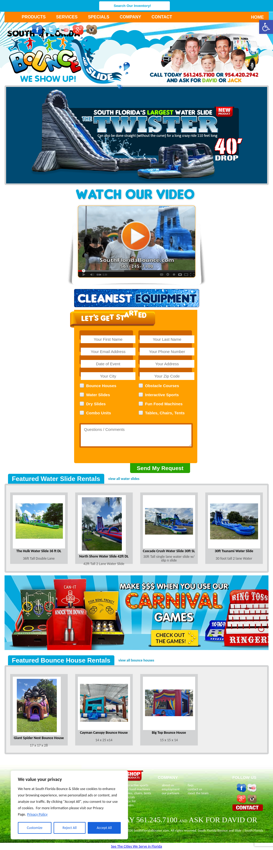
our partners (170, 793)
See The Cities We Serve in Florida (136, 846)
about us (168, 785)
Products (34, 17)
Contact (162, 17)
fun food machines (137, 789)
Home (254, 17)
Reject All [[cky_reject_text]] (70, 827)
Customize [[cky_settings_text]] (35, 827)
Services (67, 17)
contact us (195, 789)
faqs (191, 785)
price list (130, 801)
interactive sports (136, 785)
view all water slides (123, 478)
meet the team (198, 793)
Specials (98, 17)
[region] (69, 805)
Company (130, 17)
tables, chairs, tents (137, 793)
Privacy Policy (37, 814)
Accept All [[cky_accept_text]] (104, 827)
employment (171, 789)
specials (129, 797)
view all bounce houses (136, 660)
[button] (266, 27)
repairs (129, 805)
